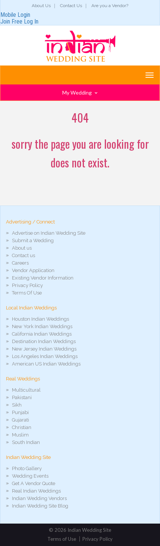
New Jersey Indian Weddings (44, 349)
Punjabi (20, 412)
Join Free (11, 21)
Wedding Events (30, 476)
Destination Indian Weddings (44, 341)
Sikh (17, 405)
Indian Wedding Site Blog (40, 506)
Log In (31, 21)
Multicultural (26, 390)
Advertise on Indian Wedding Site (48, 233)
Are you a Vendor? (109, 5)
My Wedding (79, 92)
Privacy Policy (27, 285)
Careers (20, 263)
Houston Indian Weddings (40, 319)
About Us (41, 5)
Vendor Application (33, 270)
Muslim (20, 435)
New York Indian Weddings (42, 326)
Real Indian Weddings (36, 491)
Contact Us (71, 5)
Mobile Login (15, 14)
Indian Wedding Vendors (39, 498)
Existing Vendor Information (42, 278)
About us (22, 248)
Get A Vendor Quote (33, 483)
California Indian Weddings (42, 334)
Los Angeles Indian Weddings (45, 356)
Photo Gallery (27, 468)
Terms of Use (61, 539)
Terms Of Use (27, 293)
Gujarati (20, 420)
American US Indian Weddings (46, 364)
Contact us (23, 255)
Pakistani (22, 397)
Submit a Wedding (33, 240)
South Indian (26, 442)
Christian (21, 427)
